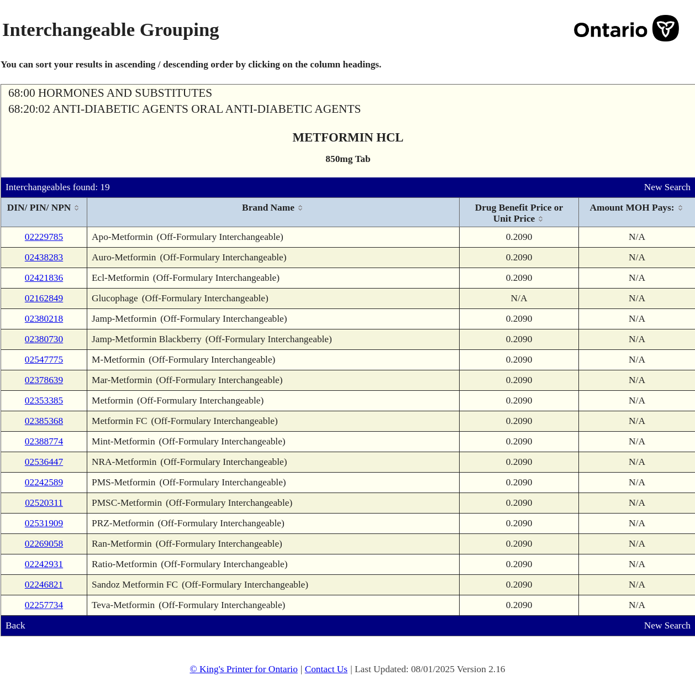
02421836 (44, 278)
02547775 (44, 359)
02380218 (44, 318)
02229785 (44, 237)
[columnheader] (44, 212)
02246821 (44, 584)
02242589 (44, 482)
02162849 (44, 298)
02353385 (44, 400)
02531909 (44, 523)
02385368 (44, 421)
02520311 (44, 503)
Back (15, 625)
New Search (667, 187)
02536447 (44, 462)
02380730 (44, 339)
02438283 (44, 257)
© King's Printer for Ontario (243, 669)
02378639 (44, 380)
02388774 (44, 441)
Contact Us (326, 669)
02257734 (44, 605)
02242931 (44, 564)
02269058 (44, 543)
